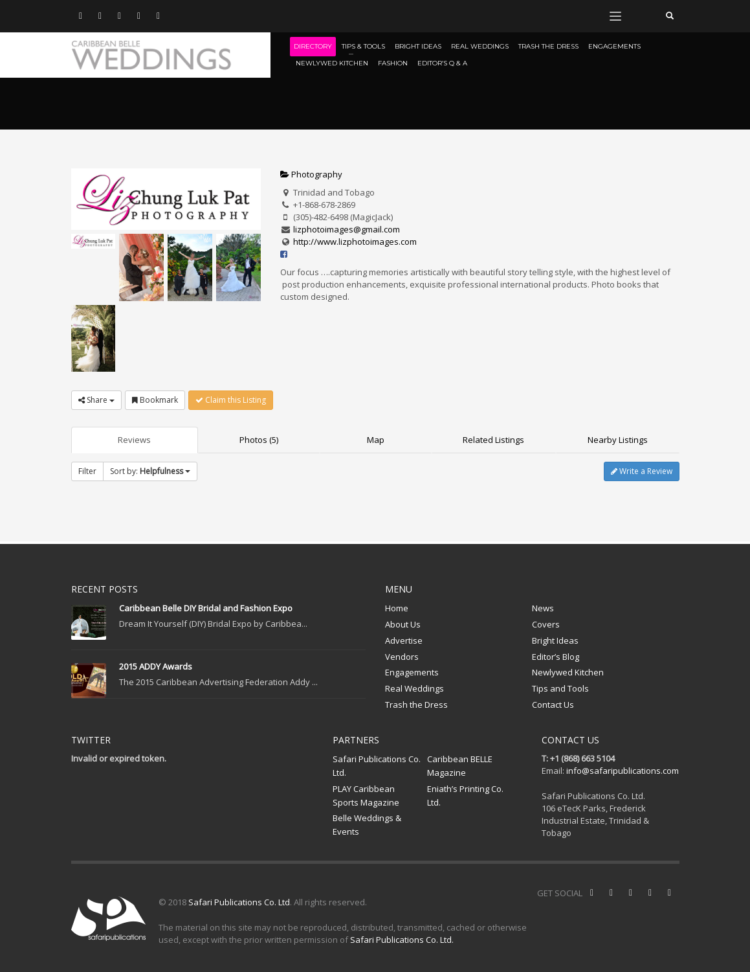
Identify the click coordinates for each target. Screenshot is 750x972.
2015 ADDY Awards (155, 666)
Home (396, 608)
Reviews (134, 440)
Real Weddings (414, 688)
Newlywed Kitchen (568, 672)
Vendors (402, 656)
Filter (87, 471)
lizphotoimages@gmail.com (346, 229)
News (543, 608)
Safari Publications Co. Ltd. (377, 765)
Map (375, 440)
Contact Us (553, 704)
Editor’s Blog (555, 656)
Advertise (404, 640)
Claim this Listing (230, 399)
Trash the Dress (416, 704)
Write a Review (641, 471)
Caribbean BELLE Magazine (459, 765)
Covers (546, 624)
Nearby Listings (618, 440)
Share (96, 399)
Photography (311, 174)
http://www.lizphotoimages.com (355, 241)
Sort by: (150, 471)
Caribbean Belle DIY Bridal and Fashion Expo (205, 608)
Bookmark (155, 399)
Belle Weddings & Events (367, 824)
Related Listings (493, 440)
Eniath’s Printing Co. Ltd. (465, 795)
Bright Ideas (555, 640)
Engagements (412, 672)
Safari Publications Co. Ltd (239, 902)
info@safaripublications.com (622, 770)
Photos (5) (258, 440)
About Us (403, 624)
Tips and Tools (560, 688)
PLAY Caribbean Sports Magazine (366, 795)
